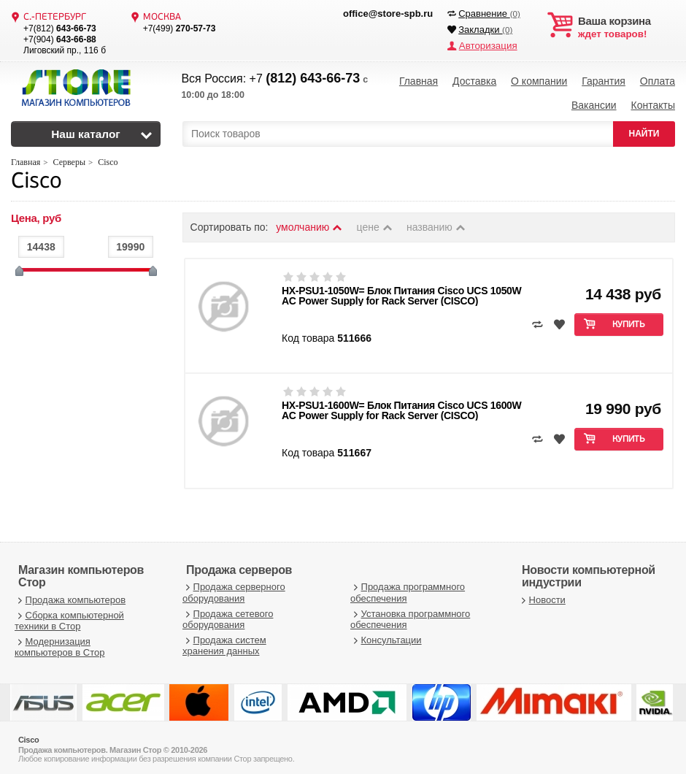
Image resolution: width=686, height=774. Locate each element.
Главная (418, 80)
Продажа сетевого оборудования (227, 615)
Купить (628, 320)
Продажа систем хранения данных (224, 641)
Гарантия (603, 80)
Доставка (474, 80)
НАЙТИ (644, 129)
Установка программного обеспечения (410, 615)
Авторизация (486, 45)
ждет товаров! (626, 27)
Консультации (386, 635)
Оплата (657, 80)
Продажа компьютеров (70, 595)
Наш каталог (85, 129)
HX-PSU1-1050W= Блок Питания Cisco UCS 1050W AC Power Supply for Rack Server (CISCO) (401, 291)
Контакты (652, 102)
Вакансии (594, 102)
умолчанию (309, 223)
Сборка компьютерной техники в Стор (69, 616)
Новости (542, 595)
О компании (539, 80)
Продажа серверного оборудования (233, 588)
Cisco (36, 177)
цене (375, 223)
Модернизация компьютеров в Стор (59, 643)
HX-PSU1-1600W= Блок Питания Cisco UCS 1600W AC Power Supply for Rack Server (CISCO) (401, 406)
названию (436, 223)
